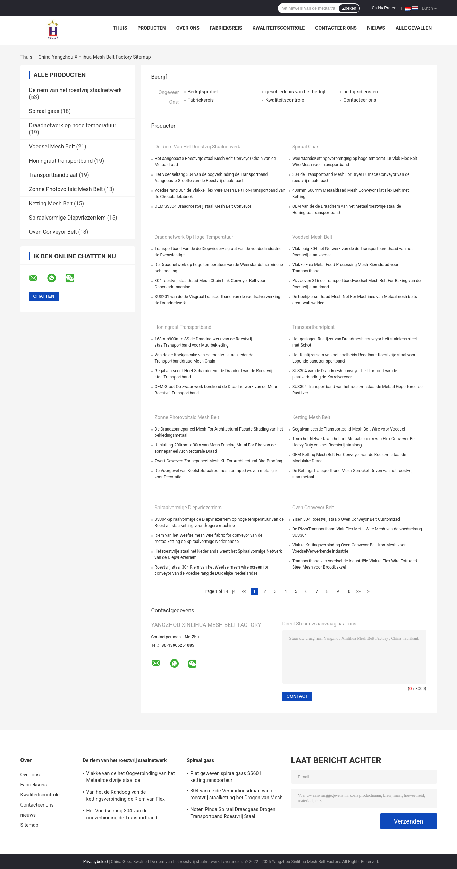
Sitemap (29, 825)
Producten (151, 28)
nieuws (376, 28)
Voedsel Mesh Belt (52, 146)
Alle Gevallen (414, 28)
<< (244, 591)
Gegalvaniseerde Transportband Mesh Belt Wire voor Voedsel (348, 429)
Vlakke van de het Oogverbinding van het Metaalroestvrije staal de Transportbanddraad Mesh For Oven (130, 777)
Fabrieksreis (226, 28)
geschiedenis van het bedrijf (295, 91)
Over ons (188, 28)
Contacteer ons (336, 28)
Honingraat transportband (61, 160)
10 (348, 591)
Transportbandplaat (53, 175)
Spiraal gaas (44, 111)
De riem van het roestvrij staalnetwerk (75, 90)
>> (358, 591)
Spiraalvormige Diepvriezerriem (67, 217)
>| (368, 591)
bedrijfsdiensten (360, 91)
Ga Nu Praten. (384, 8)
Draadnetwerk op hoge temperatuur (72, 125)
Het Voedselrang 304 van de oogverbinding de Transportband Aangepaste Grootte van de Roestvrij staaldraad (126, 815)
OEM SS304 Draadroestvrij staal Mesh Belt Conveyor (203, 206)
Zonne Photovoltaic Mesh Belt (66, 189)
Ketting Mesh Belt (51, 203)
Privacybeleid (95, 861)
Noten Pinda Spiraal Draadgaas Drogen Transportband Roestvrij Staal (233, 813)
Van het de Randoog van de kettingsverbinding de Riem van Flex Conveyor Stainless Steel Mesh (125, 796)
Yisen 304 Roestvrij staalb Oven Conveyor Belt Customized (346, 519)
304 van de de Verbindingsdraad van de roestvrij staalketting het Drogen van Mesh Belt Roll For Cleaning (237, 795)
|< (233, 591)
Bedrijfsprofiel (203, 91)
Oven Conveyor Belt (53, 232)
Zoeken (349, 8)
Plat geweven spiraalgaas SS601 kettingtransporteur (226, 776)
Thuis (120, 28)
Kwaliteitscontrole (279, 28)
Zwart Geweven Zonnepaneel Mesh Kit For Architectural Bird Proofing (218, 461)
